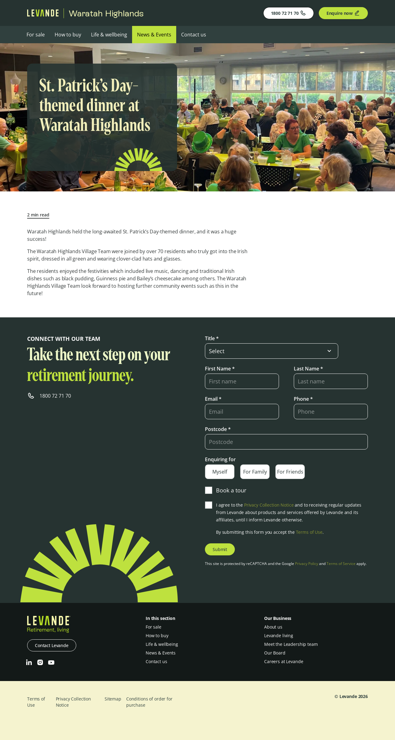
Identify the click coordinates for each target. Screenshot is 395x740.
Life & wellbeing (109, 34)
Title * (212, 338)
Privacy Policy (306, 563)
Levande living (278, 635)
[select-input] (271, 351)
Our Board (274, 653)
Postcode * (218, 429)
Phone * (303, 398)
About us (273, 627)
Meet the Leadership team (291, 644)
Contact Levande (52, 645)
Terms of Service (341, 563)
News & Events (154, 34)
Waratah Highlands (106, 13)
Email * (213, 398)
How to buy (68, 34)
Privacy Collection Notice (269, 505)
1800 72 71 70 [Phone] (288, 13)
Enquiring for (220, 459)
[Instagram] (40, 662)
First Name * (220, 368)
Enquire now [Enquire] (343, 13)
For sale (36, 34)
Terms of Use (309, 532)
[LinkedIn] (29, 662)
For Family (255, 471)
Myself (219, 471)
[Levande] (43, 14)
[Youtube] (51, 662)
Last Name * (308, 368)
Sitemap (113, 699)
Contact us (193, 34)
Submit (220, 549)
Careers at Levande (283, 661)
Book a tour (225, 490)
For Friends (290, 471)
